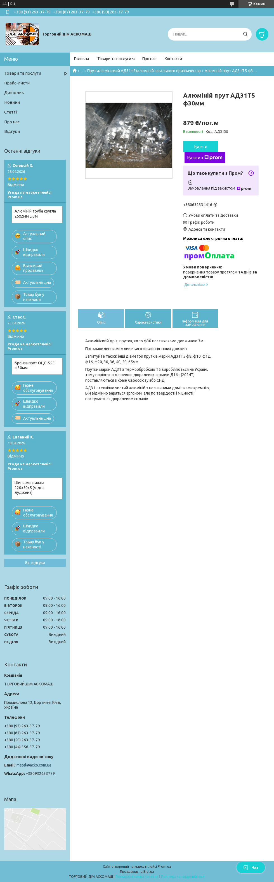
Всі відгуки (35, 562)
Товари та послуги (114, 58)
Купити (200, 146)
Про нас (149, 58)
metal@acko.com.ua (33, 765)
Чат (250, 867)
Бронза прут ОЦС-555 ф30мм (35, 365)
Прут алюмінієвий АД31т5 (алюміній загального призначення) (144, 71)
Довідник (14, 92)
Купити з (205, 157)
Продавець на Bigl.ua (137, 871)
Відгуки (12, 131)
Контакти (173, 58)
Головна (81, 58)
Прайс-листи (17, 83)
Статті (10, 112)
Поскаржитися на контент (137, 876)
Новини (12, 102)
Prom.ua (164, 866)
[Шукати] (245, 34)
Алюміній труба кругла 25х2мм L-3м (35, 213)
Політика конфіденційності (183, 876)
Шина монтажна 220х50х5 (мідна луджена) (29, 487)
